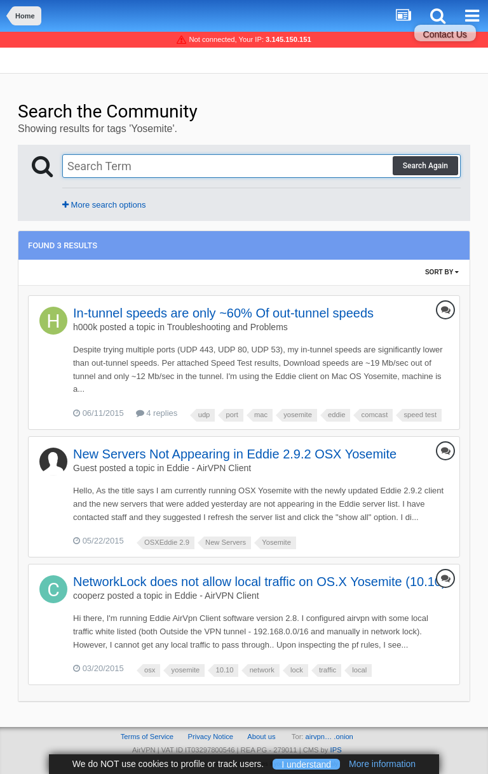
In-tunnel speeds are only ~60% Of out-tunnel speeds (223, 313)
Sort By (442, 272)
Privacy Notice (210, 736)
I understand (306, 764)
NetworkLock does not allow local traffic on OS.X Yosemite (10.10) (259, 582)
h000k (85, 327)
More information (382, 764)
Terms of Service (147, 736)
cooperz (89, 596)
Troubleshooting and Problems (227, 327)
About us (261, 736)
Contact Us (445, 34)
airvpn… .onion (329, 736)
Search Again (425, 165)
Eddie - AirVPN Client (208, 468)
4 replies (157, 413)
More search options (104, 205)
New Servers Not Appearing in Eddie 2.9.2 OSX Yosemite (234, 454)
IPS (336, 750)
